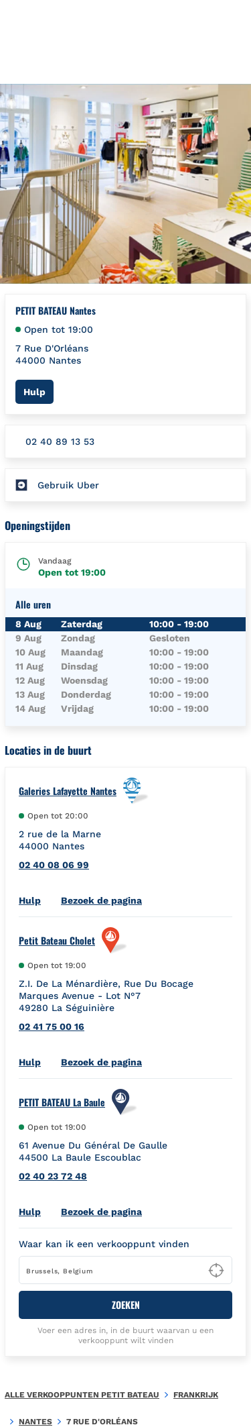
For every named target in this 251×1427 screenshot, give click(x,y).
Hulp (38, 391)
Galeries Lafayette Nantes (67, 791)
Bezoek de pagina (101, 900)
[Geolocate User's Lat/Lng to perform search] (216, 1271)
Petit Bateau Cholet (57, 941)
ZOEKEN (126, 1305)
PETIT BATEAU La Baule (62, 1102)
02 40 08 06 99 (54, 864)
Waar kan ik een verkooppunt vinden (104, 1243)
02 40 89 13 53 (59, 441)
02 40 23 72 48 (53, 1176)
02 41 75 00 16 (51, 1026)
